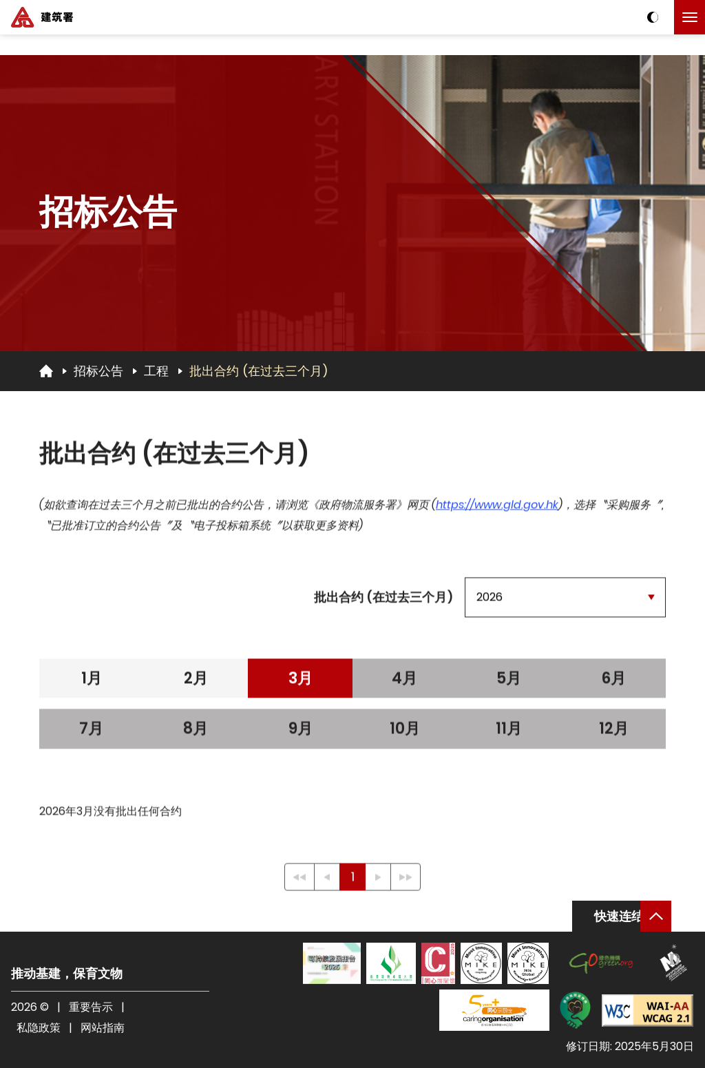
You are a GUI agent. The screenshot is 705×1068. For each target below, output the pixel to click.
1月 (91, 682)
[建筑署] (42, 17)
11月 (509, 732)
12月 (614, 732)
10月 (405, 732)
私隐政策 (39, 1028)
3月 (300, 682)
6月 (613, 682)
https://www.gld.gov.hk (497, 508)
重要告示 (91, 1007)
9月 (300, 732)
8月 (195, 732)
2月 (196, 682)
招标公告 (98, 370)
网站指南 (103, 1028)
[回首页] (46, 370)
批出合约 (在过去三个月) (258, 370)
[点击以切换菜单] (689, 17)
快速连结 (619, 916)
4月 (404, 682)
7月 (91, 732)
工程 (156, 370)
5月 (508, 682)
